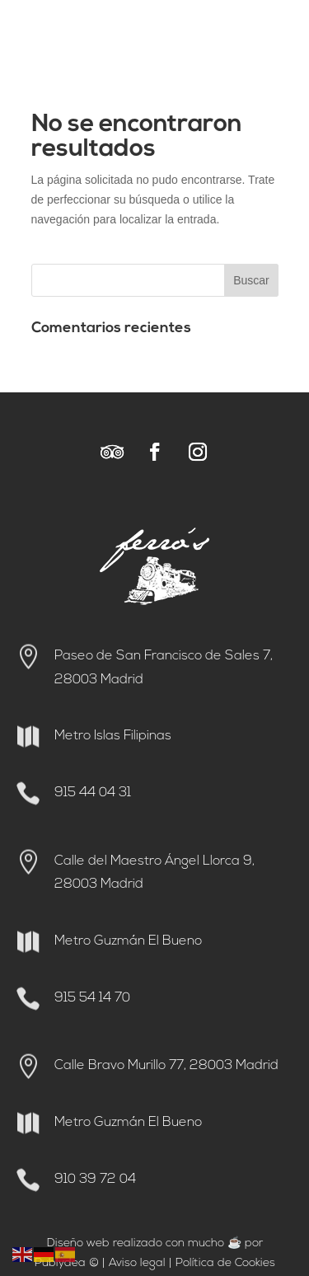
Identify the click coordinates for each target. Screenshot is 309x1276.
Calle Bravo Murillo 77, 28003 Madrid (166, 1065)
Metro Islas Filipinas (112, 736)
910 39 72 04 (95, 1179)
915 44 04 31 (92, 793)
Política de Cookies (225, 1263)
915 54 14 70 (92, 998)
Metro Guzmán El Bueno (128, 941)
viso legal (141, 1263)
